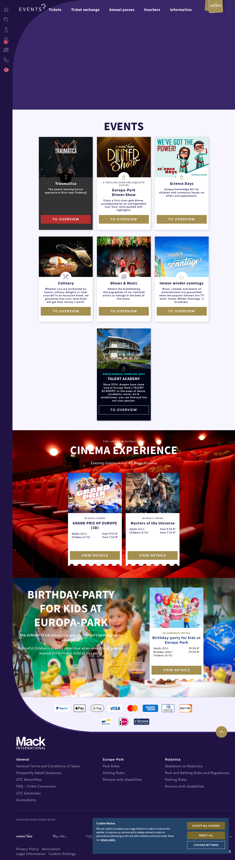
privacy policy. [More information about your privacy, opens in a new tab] (108, 839)
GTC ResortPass (29, 780)
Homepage (6, 9)
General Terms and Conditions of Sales (48, 766)
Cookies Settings (62, 854)
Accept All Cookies (206, 826)
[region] (160, 836)
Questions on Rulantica (184, 766)
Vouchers (6, 49)
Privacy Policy (27, 849)
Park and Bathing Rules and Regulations (197, 773)
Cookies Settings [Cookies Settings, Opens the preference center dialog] (206, 845)
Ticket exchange (85, 9)
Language (6, 70)
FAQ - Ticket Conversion (36, 786)
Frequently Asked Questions (39, 773)
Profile (6, 29)
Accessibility (26, 800)
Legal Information (31, 854)
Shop (6, 39)
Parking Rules (114, 773)
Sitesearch (6, 19)
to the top (221, 732)
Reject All (206, 835)
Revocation (51, 849)
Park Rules (111, 766)
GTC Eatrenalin (28, 793)
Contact (6, 59)
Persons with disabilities (122, 780)
